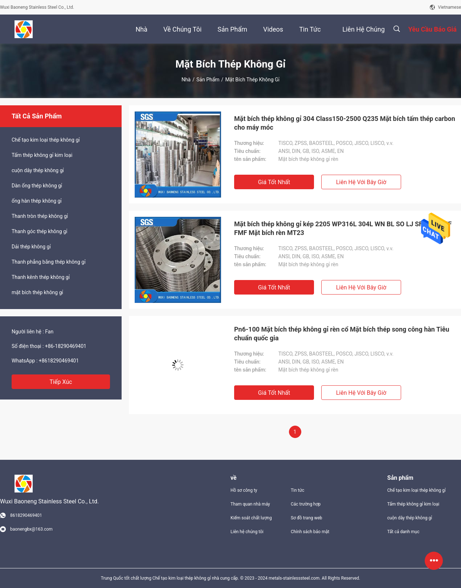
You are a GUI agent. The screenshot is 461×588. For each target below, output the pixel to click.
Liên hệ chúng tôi (247, 531)
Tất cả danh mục (403, 531)
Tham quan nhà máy (250, 504)
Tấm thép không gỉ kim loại (42, 155)
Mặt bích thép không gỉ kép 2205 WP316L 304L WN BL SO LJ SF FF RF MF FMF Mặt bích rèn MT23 (343, 228)
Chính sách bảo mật (310, 531)
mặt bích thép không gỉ (37, 292)
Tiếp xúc (61, 381)
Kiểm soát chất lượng (251, 517)
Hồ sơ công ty (243, 490)
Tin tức (297, 490)
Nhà (186, 79)
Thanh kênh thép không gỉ (41, 277)
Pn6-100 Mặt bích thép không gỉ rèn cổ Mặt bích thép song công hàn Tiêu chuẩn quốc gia (341, 333)
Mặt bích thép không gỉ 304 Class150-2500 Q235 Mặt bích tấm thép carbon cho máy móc (344, 123)
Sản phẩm (208, 79)
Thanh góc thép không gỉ (39, 231)
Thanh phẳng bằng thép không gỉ (49, 262)
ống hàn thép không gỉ (37, 201)
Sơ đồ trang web (306, 517)
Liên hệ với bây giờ (361, 182)
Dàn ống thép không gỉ (37, 185)
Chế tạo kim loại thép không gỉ (46, 140)
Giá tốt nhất (274, 182)
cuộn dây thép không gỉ (38, 170)
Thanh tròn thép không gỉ (40, 216)
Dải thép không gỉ (31, 247)
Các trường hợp (306, 504)
